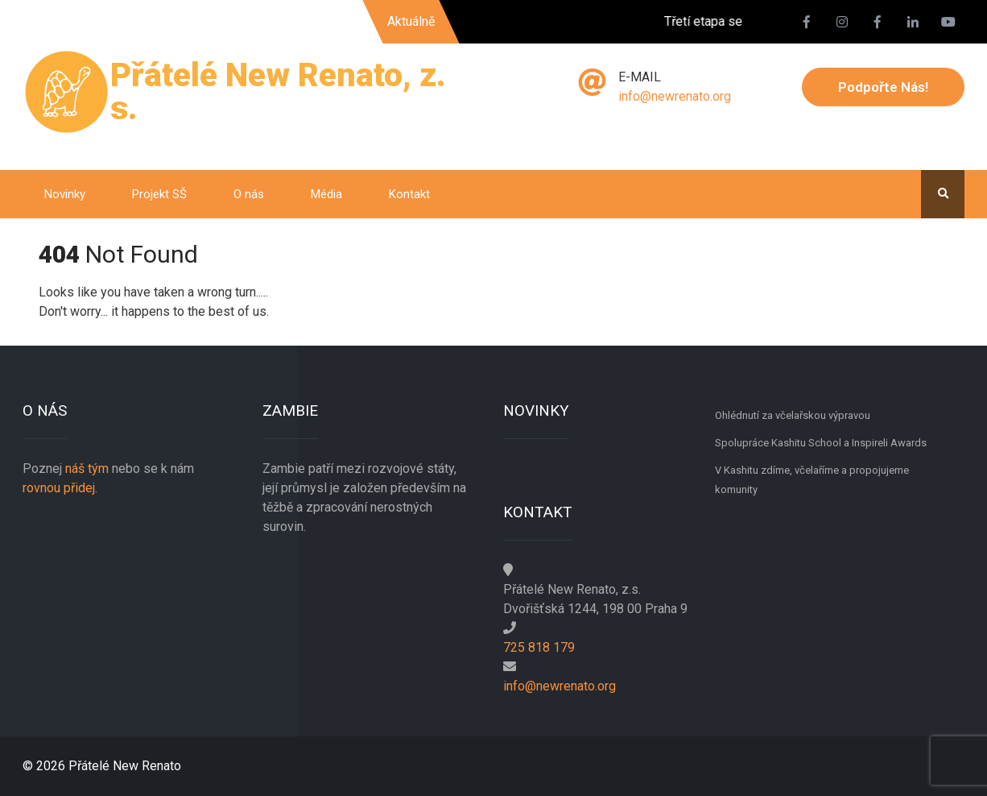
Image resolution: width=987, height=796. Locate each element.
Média (326, 194)
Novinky (64, 194)
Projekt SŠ (159, 194)
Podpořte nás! (883, 87)
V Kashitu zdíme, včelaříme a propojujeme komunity (812, 479)
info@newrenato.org (674, 96)
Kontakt (409, 194)
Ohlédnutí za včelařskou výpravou (792, 415)
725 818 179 (539, 647)
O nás (248, 194)
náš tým (87, 468)
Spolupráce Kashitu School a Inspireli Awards (821, 443)
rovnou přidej (59, 487)
